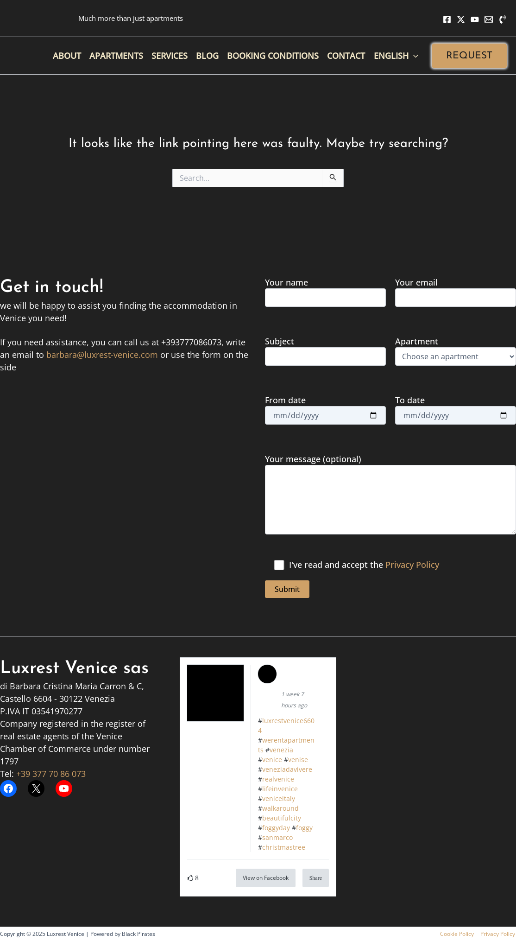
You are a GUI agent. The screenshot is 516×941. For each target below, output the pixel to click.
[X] (461, 19)
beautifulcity (281, 818)
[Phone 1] (502, 19)
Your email (455, 292)
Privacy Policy (412, 564)
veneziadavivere (287, 769)
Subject (325, 351)
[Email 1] (489, 19)
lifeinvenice (280, 788)
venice (272, 759)
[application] (413, 55)
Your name (325, 292)
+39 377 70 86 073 (51, 773)
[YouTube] (475, 19)
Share (315, 878)
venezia (281, 749)
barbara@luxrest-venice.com (102, 354)
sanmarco (277, 837)
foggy (304, 827)
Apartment (455, 351)
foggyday (276, 827)
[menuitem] (395, 55)
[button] (469, 56)
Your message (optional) (390, 495)
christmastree (283, 847)
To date (455, 409)
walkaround (280, 808)
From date (325, 409)
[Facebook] (447, 19)
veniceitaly (278, 798)
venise (298, 759)
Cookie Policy (459, 934)
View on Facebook (266, 878)
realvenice (278, 779)
